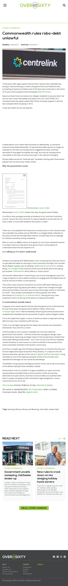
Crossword (28, 566)
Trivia (26, 571)
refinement (55, 284)
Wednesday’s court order (39, 217)
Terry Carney (8, 414)
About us (6, 566)
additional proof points (13, 281)
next (63, 467)
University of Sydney (45, 414)
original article (32, 421)
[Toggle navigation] (5, 5)
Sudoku (26, 568)
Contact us (7, 568)
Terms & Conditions (10, 571)
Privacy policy (8, 573)
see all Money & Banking (34, 537)
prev (59, 467)
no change (44, 281)
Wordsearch (28, 573)
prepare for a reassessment (46, 311)
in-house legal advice (22, 330)
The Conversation (36, 418)
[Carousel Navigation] (61, 467)
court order (20, 221)
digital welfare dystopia (13, 382)
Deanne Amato (9, 97)
